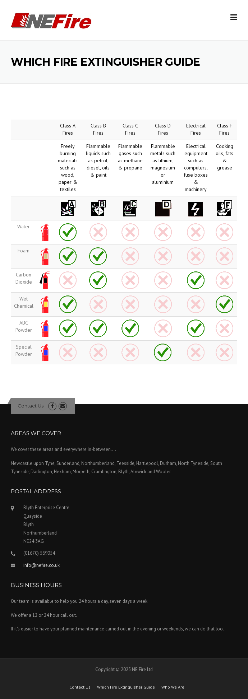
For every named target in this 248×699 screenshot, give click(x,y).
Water (23, 226)
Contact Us (30, 406)
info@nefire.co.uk (41, 565)
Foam (23, 250)
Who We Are (172, 687)
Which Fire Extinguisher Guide (126, 687)
